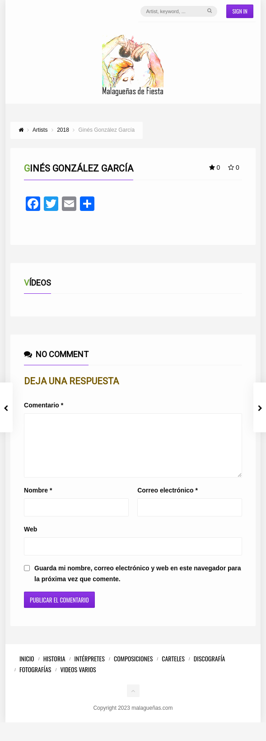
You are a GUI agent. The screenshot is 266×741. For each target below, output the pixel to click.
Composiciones (133, 669)
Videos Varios (78, 680)
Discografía (209, 669)
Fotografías (35, 680)
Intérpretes (90, 669)
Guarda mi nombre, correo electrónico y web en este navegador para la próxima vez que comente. (137, 584)
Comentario (43, 405)
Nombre (38, 501)
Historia (54, 669)
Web (30, 540)
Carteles (173, 669)
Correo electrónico (167, 501)
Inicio (26, 669)
